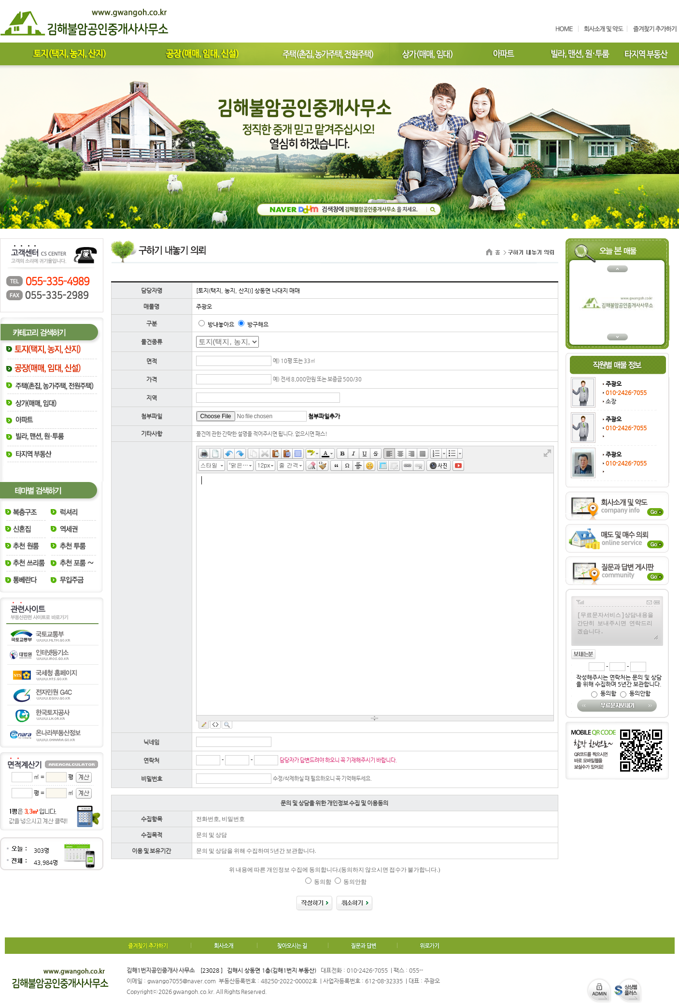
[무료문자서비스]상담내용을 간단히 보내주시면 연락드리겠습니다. (617, 625)
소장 (611, 401)
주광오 (614, 383)
